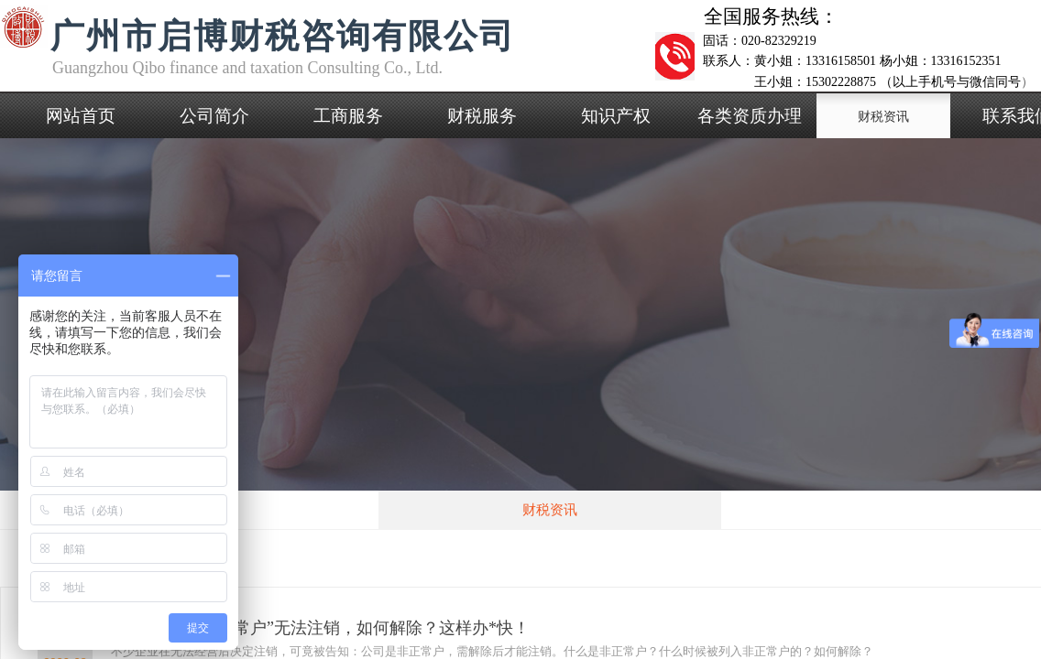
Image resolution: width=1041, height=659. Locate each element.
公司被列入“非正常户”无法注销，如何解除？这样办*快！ (320, 628)
